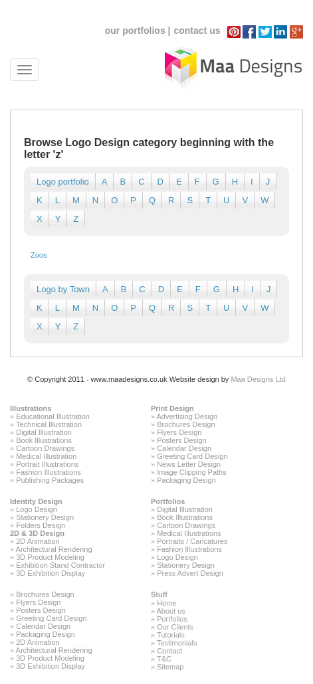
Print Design (172, 408)
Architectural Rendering (54, 549)
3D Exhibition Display (50, 573)
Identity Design (36, 501)
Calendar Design (184, 448)
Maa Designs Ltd (258, 379)
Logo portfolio (63, 182)
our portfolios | (138, 30)
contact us (196, 30)
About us (171, 611)
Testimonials (177, 643)
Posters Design (182, 440)
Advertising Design (187, 416)
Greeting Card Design (192, 456)
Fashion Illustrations (48, 472)
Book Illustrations (44, 440)
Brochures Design (186, 424)
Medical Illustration (46, 456)
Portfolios (168, 501)
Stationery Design (45, 517)
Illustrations (30, 408)
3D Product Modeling (50, 557)
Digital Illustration (44, 432)
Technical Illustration (49, 424)
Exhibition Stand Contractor (60, 565)
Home (166, 603)
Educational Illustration (53, 416)
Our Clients (175, 627)
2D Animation (37, 541)
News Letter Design (189, 464)
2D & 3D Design (37, 533)
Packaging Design (186, 480)
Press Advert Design (190, 573)
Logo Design (36, 509)
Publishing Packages (50, 480)
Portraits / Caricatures (192, 541)
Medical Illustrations (189, 533)
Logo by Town (63, 289)
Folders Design (40, 525)
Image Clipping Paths (192, 472)
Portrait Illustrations (47, 464)
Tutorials (171, 635)
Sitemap (170, 667)
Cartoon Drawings (45, 448)
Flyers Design (179, 432)
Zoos (39, 255)
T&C (164, 659)
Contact (169, 651)
